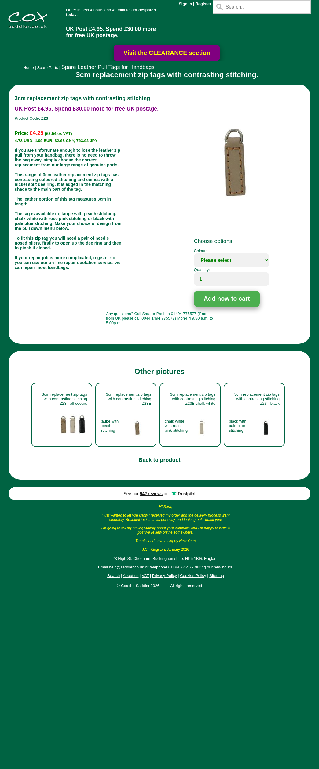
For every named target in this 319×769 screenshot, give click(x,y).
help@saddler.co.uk (126, 567)
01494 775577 (181, 567)
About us (130, 575)
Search (113, 575)
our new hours (219, 567)
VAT (145, 575)
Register (203, 4)
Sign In (185, 4)
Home (28, 67)
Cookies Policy (193, 575)
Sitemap (216, 575)
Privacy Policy (164, 575)
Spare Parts (47, 67)
